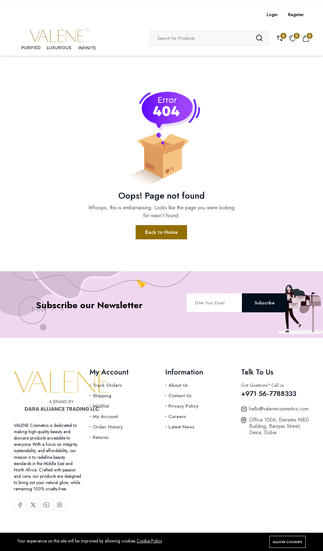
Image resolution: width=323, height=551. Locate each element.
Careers (177, 416)
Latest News (181, 426)
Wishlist (101, 406)
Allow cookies (287, 541)
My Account (105, 416)
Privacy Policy (183, 406)
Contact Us (179, 395)
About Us (178, 385)
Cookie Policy (149, 541)
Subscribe (264, 303)
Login (272, 14)
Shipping (102, 395)
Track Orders (107, 385)
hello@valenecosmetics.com (278, 408)
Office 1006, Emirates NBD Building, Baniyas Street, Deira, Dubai (279, 426)
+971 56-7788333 (268, 393)
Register (296, 14)
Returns (101, 437)
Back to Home (161, 232)
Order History (108, 426)
